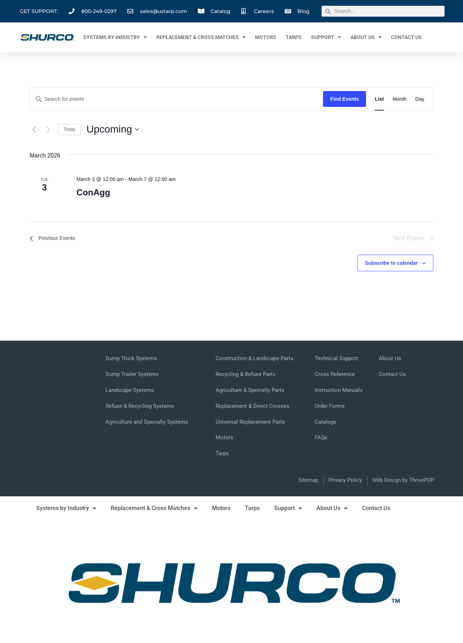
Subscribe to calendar (391, 263)
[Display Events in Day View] (419, 99)
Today (69, 129)
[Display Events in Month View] (399, 99)
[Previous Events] (34, 129)
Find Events (344, 99)
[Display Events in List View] (379, 99)
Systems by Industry (115, 37)
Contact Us (406, 37)
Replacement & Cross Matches (201, 37)
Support (326, 37)
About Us (366, 37)
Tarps (294, 37)
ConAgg (93, 192)
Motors (265, 37)
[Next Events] (48, 129)
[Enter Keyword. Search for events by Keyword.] (176, 99)
